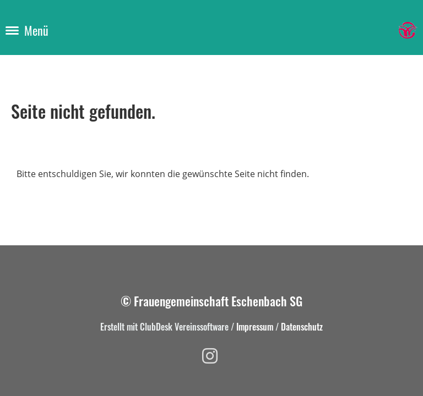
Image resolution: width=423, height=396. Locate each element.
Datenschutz (302, 326)
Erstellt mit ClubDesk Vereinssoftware (164, 326)
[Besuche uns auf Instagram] (210, 355)
